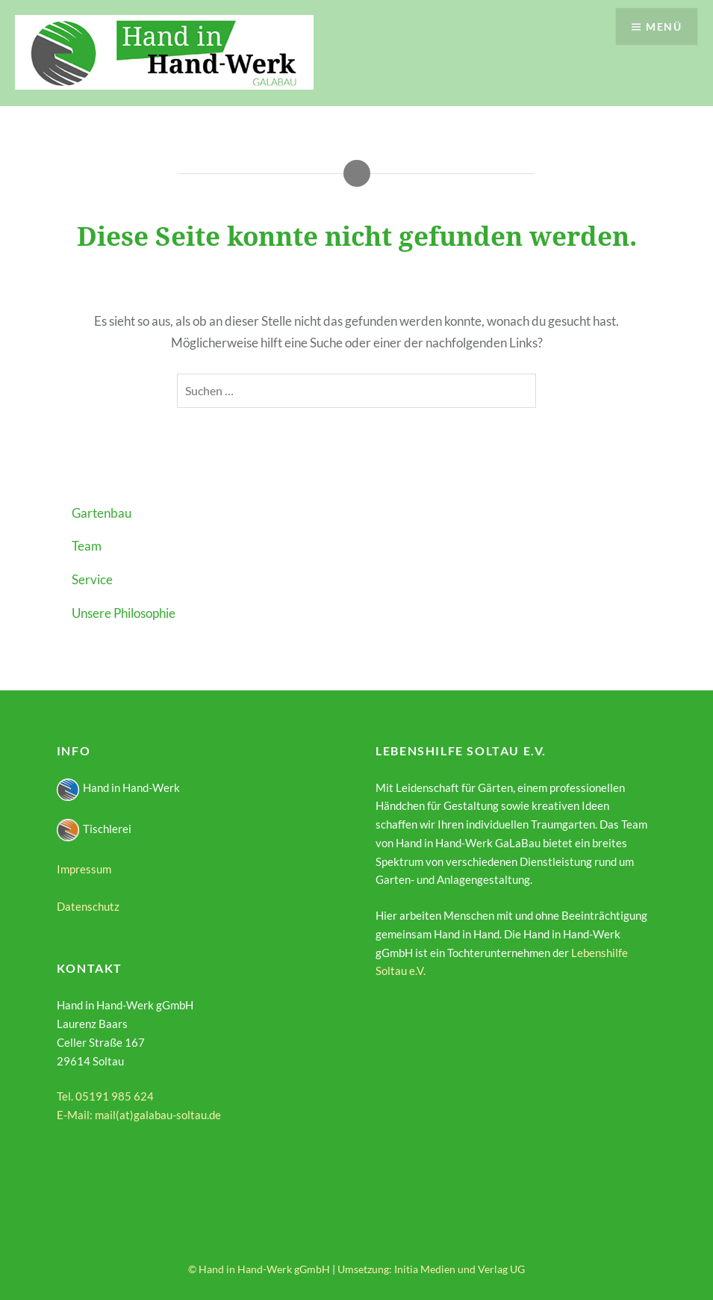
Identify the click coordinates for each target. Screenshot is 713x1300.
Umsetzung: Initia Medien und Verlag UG (431, 1269)
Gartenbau (101, 513)
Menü (664, 26)
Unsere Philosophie (123, 613)
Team (87, 546)
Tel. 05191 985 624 (105, 1096)
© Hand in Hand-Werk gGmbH (259, 1269)
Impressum (84, 869)
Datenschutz (88, 906)
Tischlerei (94, 828)
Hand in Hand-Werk (118, 787)
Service (92, 579)
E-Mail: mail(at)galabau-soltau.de (139, 1114)
